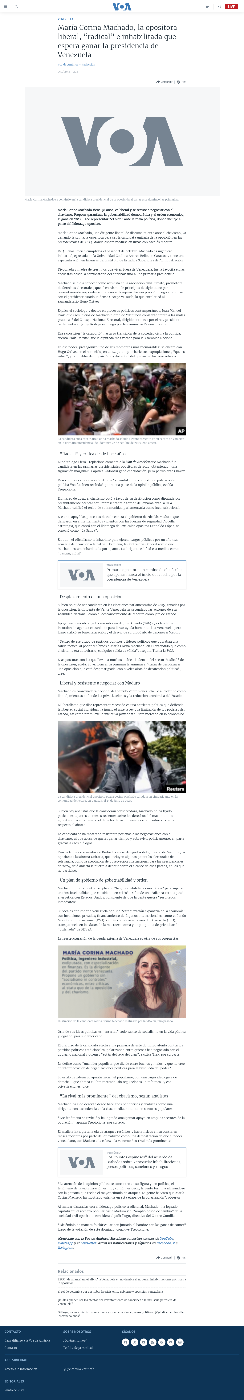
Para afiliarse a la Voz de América (27, 1340)
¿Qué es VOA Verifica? (79, 1369)
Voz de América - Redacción (76, 64)
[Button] (164, 82)
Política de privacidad (78, 1348)
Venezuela (65, 19)
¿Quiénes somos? (75, 1340)
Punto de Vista (14, 1390)
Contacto (11, 1348)
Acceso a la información (21, 1369)
